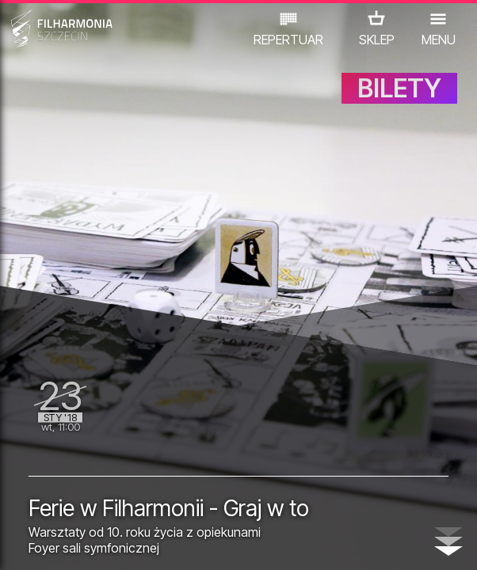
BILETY (399, 88)
